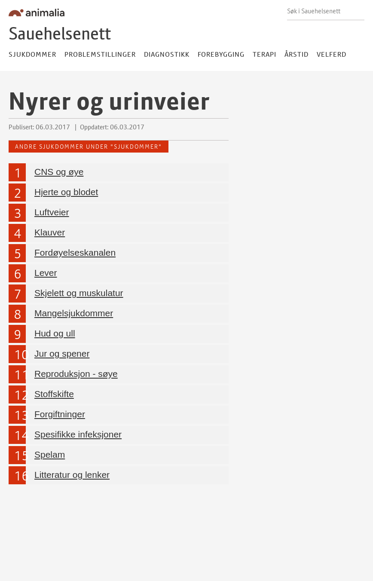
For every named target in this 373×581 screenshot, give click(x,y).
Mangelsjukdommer (73, 313)
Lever (45, 272)
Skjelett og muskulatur (78, 292)
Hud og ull (54, 333)
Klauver (49, 232)
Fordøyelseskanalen (75, 252)
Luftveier (51, 212)
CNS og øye (58, 171)
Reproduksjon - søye (76, 373)
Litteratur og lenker (72, 474)
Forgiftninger (59, 414)
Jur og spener (61, 353)
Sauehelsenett (60, 33)
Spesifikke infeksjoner (78, 434)
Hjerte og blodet (66, 191)
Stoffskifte (54, 393)
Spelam (49, 454)
